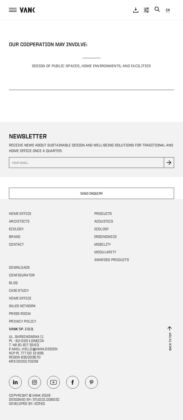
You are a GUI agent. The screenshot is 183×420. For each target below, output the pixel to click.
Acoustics (103, 221)
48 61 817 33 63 (26, 344)
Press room (20, 313)
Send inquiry (91, 193)
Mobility (102, 244)
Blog (13, 282)
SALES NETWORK (22, 305)
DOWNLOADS (19, 267)
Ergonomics (105, 236)
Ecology (16, 228)
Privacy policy (22, 321)
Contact (16, 244)
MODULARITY (105, 251)
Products (103, 213)
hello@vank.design (40, 348)
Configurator (22, 275)
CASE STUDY (19, 290)
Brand (14, 236)
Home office (20, 213)
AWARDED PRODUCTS (111, 259)
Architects (19, 221)
